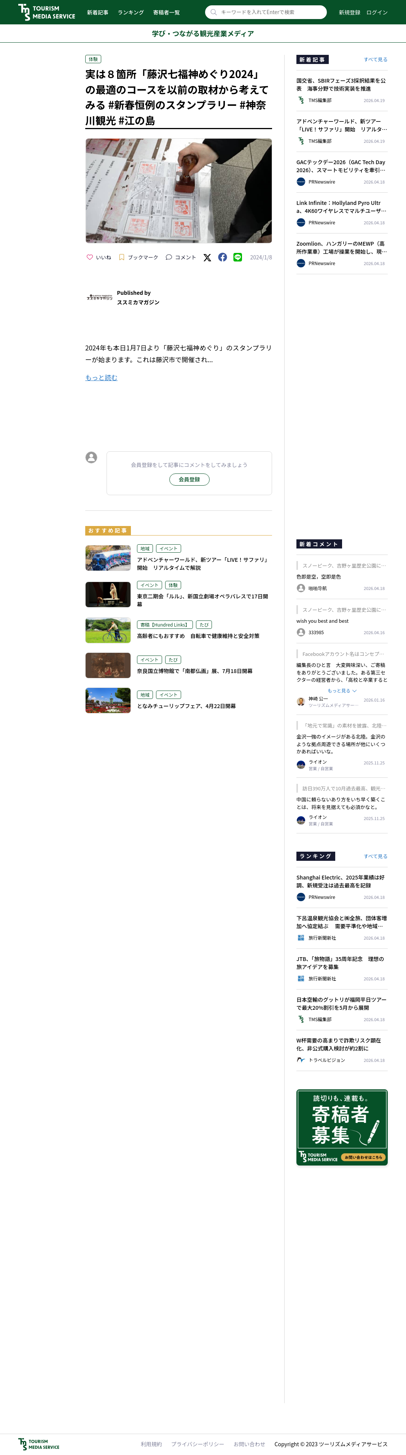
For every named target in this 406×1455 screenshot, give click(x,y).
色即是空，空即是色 (318, 576)
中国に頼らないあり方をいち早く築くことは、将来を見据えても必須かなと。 (340, 803)
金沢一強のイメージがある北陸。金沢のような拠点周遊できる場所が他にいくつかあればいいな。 (340, 744)
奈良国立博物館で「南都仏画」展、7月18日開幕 (195, 671)
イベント (168, 548)
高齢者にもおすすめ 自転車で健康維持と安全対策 (198, 636)
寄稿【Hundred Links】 (164, 624)
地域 (145, 548)
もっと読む (101, 377)
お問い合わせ (250, 1444)
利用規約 (151, 1444)
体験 (93, 59)
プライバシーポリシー (197, 1444)
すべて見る (375, 59)
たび (204, 624)
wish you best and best (322, 620)
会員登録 (189, 479)
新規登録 (349, 12)
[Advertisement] (178, 410)
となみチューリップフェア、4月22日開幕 (186, 706)
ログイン (377, 12)
